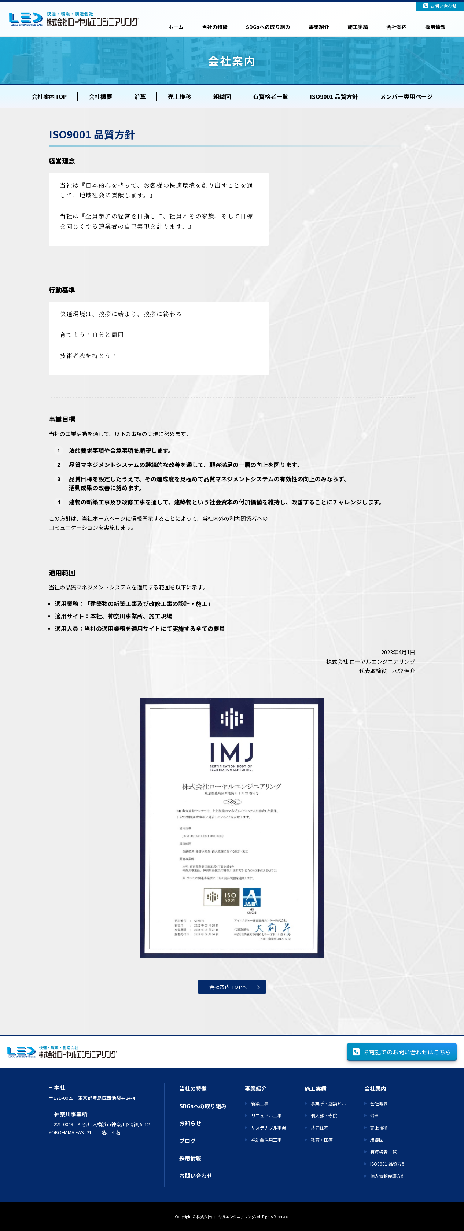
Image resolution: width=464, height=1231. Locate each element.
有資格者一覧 (270, 96)
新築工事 (260, 1103)
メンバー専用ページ (406, 96)
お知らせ (190, 1123)
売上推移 (179, 96)
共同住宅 (319, 1127)
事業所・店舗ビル (328, 1103)
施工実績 (357, 26)
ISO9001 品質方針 (334, 96)
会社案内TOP (49, 96)
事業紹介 (319, 26)
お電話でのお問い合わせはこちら (402, 1051)
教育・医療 (322, 1139)
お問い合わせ (440, 6)
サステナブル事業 (268, 1127)
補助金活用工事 (266, 1139)
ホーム (176, 26)
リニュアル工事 (266, 1115)
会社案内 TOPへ (228, 986)
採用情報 (435, 26)
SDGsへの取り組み (268, 26)
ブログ (187, 1141)
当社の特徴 (215, 26)
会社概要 (100, 96)
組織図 (222, 96)
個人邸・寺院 (324, 1115)
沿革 (140, 96)
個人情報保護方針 (387, 1176)
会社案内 (396, 26)
